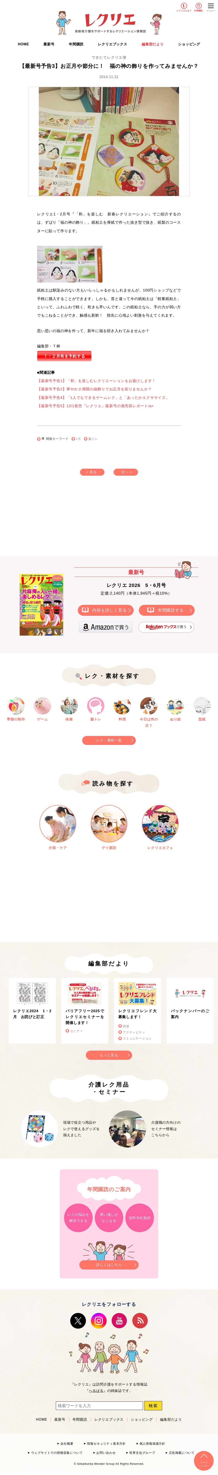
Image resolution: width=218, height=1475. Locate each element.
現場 (126, 1026)
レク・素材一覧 (109, 740)
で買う (166, 627)
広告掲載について (182, 1452)
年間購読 (198, 11)
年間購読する (171, 610)
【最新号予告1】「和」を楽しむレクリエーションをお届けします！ (96, 381)
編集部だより (153, 44)
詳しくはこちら (109, 1263)
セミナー (76, 1031)
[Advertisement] (72, 520)
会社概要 (66, 1443)
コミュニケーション (137, 1038)
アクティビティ (134, 1032)
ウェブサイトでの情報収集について (57, 1452)
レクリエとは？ (184, 11)
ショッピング (189, 44)
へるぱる (96, 1391)
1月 (78, 439)
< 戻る (91, 472)
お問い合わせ (106, 1452)
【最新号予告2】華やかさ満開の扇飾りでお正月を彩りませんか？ (94, 389)
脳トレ (93, 439)
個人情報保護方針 (152, 1443)
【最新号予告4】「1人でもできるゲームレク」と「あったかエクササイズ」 (103, 398)
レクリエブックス (112, 44)
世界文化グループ (142, 1452)
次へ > (126, 472)
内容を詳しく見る (109, 610)
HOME (23, 44)
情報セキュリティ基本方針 (106, 1443)
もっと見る (109, 1055)
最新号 (48, 44)
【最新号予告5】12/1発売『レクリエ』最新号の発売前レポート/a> (95, 406)
